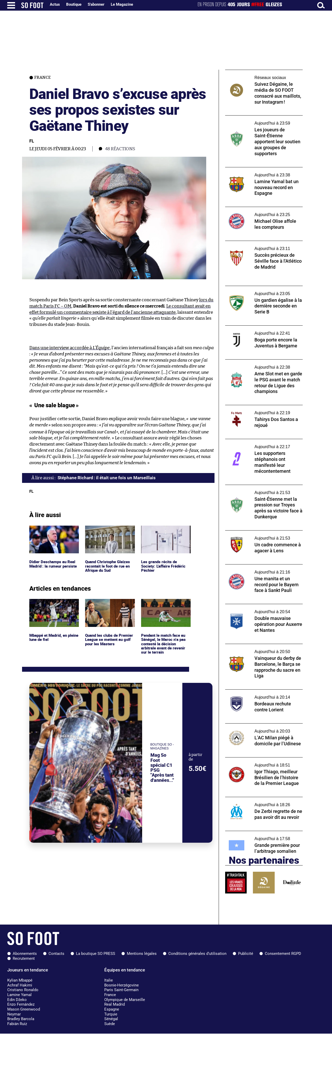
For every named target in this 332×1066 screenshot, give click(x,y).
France (110, 994)
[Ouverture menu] (11, 5)
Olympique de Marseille (124, 999)
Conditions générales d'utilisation (197, 953)
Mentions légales (142, 953)
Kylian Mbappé (19, 980)
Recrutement (24, 958)
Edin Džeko (17, 999)
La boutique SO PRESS (95, 953)
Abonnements (25, 953)
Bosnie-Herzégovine (121, 985)
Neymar (14, 1014)
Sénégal (111, 1019)
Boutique (73, 4)
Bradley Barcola (20, 1019)
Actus (55, 4)
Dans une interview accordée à (69, 348)
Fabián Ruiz (17, 1023)
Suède (109, 1023)
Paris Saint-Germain (121, 990)
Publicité (245, 953)
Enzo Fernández (20, 1004)
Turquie (110, 1014)
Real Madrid (114, 1004)
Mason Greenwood (23, 1009)
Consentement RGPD (283, 953)
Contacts (56, 953)
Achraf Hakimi (19, 985)
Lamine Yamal (19, 994)
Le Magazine (122, 4)
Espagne (111, 1009)
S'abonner (96, 4)
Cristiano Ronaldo (22, 990)
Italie (108, 980)
